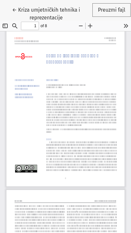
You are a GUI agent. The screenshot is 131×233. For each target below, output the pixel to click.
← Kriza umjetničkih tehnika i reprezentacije (46, 13)
